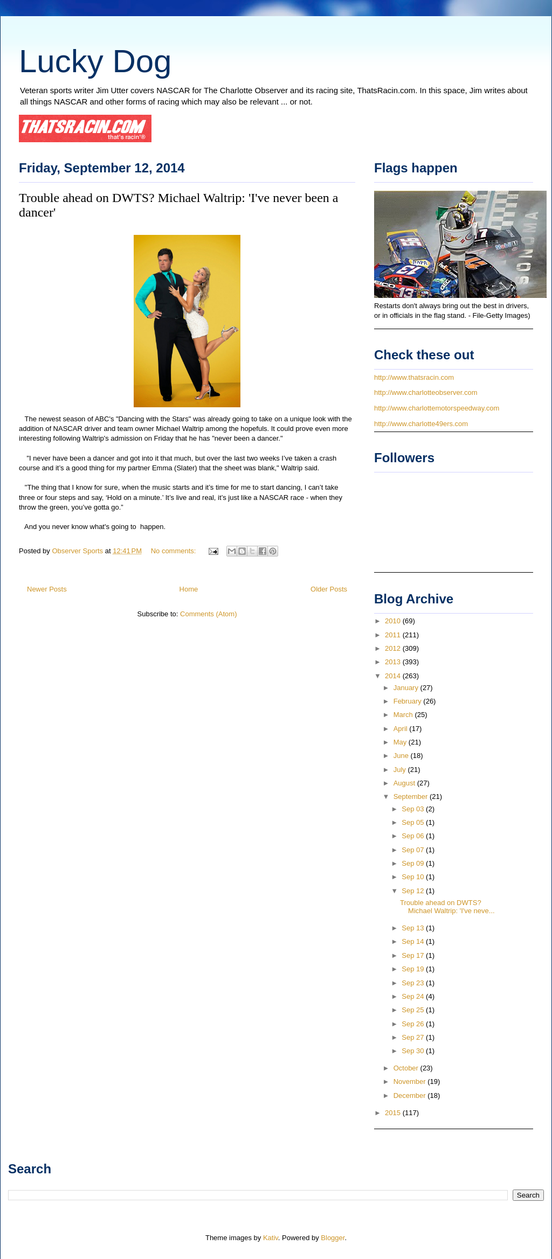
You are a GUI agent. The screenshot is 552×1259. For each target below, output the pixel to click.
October (407, 1068)
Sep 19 (414, 969)
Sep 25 (414, 1010)
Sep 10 (414, 877)
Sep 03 (414, 809)
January (407, 688)
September (412, 796)
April (402, 729)
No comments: (174, 551)
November (411, 1081)
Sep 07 (414, 850)
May (401, 742)
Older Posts (328, 589)
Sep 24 (414, 996)
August (405, 783)
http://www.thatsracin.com (414, 377)
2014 (394, 676)
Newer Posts (47, 589)
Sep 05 (414, 822)
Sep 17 (414, 955)
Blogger (332, 1238)
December (411, 1095)
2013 (394, 662)
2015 (394, 1113)
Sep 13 (414, 928)
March (404, 715)
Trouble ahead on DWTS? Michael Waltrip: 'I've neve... (447, 907)
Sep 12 (414, 891)
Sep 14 (414, 941)
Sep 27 (414, 1037)
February (409, 701)
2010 (394, 621)
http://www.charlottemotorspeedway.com (436, 408)
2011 (394, 635)
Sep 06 (414, 836)
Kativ (270, 1238)
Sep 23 (414, 983)
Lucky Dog (95, 61)
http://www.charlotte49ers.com (421, 424)
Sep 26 (414, 1024)
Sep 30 (414, 1051)
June (402, 756)
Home (189, 589)
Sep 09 (414, 863)
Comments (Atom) (208, 614)
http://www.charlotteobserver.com (425, 392)
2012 (394, 648)
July (401, 770)
